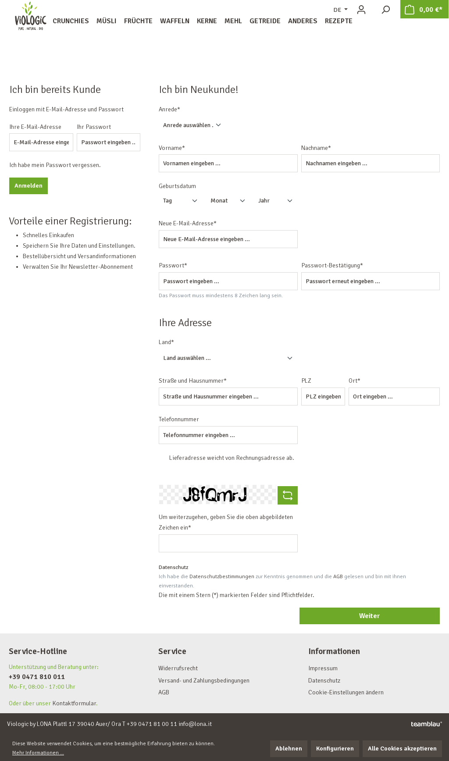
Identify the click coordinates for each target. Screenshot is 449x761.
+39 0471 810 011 (37, 676)
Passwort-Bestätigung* (332, 265)
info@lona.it (195, 724)
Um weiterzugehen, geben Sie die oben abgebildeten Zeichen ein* (226, 522)
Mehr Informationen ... (38, 753)
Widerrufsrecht (178, 668)
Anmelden (28, 185)
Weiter (369, 616)
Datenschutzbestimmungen (221, 576)
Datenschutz (324, 680)
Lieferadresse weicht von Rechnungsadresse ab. (231, 458)
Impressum (323, 668)
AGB (338, 576)
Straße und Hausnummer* (193, 380)
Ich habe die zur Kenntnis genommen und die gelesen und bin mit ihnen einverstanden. (282, 581)
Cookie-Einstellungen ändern (346, 692)
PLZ (306, 380)
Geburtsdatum (177, 186)
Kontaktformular (74, 703)
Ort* (354, 380)
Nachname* (316, 148)
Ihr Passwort (94, 127)
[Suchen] (385, 9)
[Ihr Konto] (361, 9)
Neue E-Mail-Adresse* (188, 223)
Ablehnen (288, 748)
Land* (166, 342)
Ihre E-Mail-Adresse (35, 127)
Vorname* (172, 148)
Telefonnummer (179, 419)
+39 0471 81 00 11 (152, 724)
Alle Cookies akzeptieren (402, 748)
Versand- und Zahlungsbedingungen (203, 680)
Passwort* (173, 265)
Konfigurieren (335, 748)
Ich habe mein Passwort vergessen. (55, 165)
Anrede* (169, 109)
